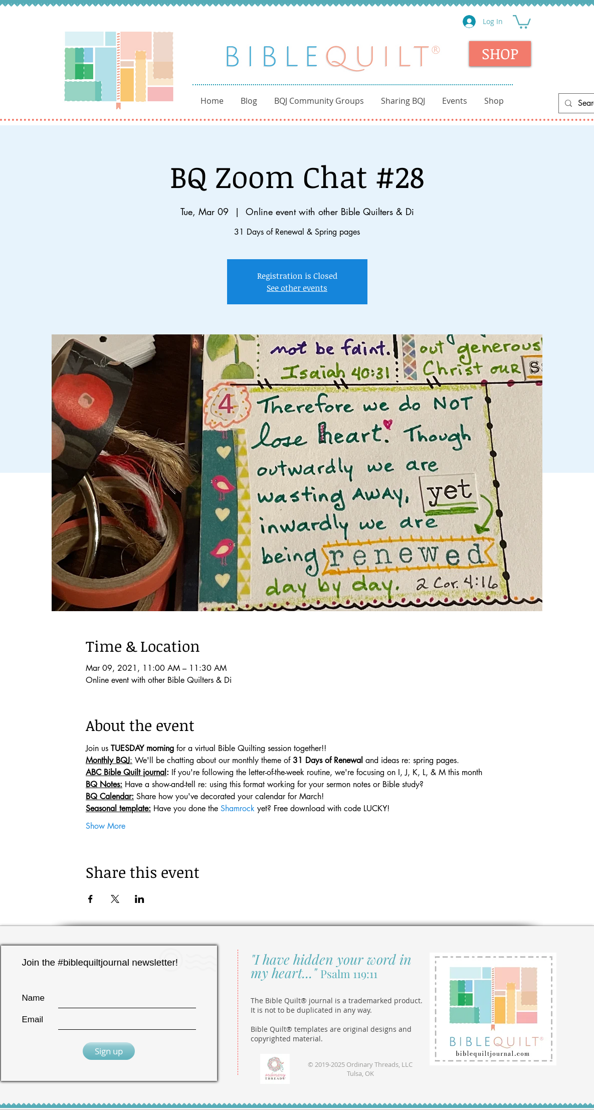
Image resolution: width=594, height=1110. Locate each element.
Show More (105, 826)
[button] (522, 21)
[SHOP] (500, 53)
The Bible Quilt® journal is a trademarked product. (337, 1000)
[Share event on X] (115, 899)
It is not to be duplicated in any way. (311, 1010)
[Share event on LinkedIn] (139, 899)
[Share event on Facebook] (90, 899)
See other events (297, 287)
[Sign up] (109, 1051)
